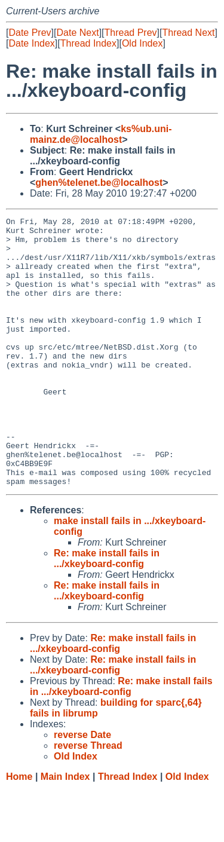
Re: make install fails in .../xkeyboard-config (106, 612)
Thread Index (88, 43)
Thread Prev (131, 32)
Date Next (77, 32)
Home (19, 830)
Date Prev (29, 32)
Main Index (65, 830)
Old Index (142, 43)
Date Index (31, 43)
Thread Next (188, 32)
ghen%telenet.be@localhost (98, 182)
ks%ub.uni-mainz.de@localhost (101, 134)
